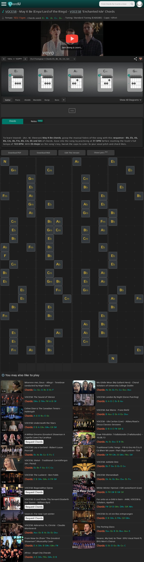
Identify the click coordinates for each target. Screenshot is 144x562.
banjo (47, 100)
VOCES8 (11, 11)
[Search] (131, 4)
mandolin (37, 100)
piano (17, 100)
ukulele (27, 100)
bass (57, 100)
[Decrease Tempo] (3, 59)
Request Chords (34, 442)
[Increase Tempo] (25, 59)
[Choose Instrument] (64, 100)
